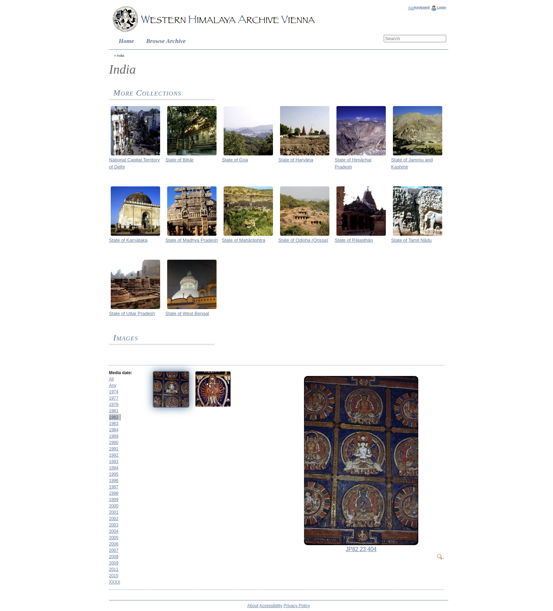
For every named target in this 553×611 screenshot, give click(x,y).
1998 (114, 493)
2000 (114, 506)
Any (112, 385)
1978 (114, 404)
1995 (114, 474)
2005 (114, 537)
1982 (114, 417)
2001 (114, 512)
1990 (114, 442)
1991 (114, 448)
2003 (114, 525)
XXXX (114, 582)
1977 (114, 398)
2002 (114, 518)
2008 (114, 556)
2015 (114, 575)
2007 (114, 550)
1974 (114, 391)
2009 (114, 563)
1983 (114, 423)
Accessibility (270, 605)
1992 (114, 455)
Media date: (120, 372)
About (252, 605)
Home (126, 41)
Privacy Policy (297, 605)
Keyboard (422, 7)
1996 (114, 480)
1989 (114, 436)
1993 (114, 461)
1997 (114, 487)
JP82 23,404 (361, 549)
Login (441, 7)
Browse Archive (166, 41)
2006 (114, 544)
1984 (114, 429)
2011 (114, 569)
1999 (114, 499)
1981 (114, 410)
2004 (114, 531)
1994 (114, 467)
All (111, 379)
